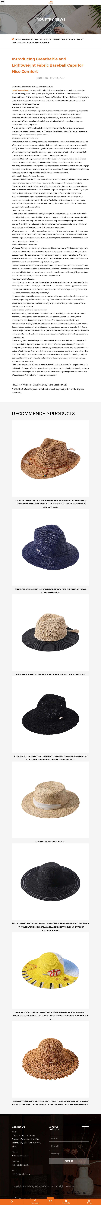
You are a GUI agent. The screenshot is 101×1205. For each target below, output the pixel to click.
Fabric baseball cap (20, 90)
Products (66, 1201)
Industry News (35, 39)
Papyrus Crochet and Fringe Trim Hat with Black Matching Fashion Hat (50, 674)
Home (18, 39)
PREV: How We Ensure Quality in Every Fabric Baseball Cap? (39, 385)
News (24, 39)
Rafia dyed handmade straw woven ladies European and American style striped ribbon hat (50, 591)
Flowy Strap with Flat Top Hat (50, 842)
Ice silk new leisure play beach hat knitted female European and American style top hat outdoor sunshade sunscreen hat (50, 758)
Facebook (35, 1201)
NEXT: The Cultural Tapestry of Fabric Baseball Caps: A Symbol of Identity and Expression (48, 391)
